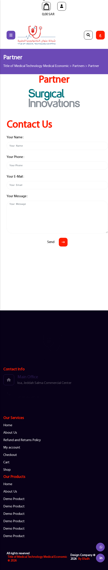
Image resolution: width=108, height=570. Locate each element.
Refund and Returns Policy (22, 440)
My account (11, 447)
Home (7, 425)
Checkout (10, 455)
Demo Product (14, 499)
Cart (6, 462)
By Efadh (84, 559)
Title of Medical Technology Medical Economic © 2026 (37, 558)
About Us (10, 433)
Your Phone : (15, 157)
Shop (7, 470)
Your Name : (15, 137)
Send (50, 242)
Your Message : (17, 196)
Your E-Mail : (15, 176)
